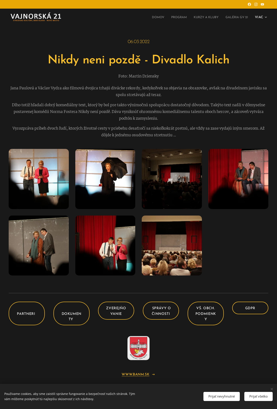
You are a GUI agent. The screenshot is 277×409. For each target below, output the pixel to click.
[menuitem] (148, 17)
